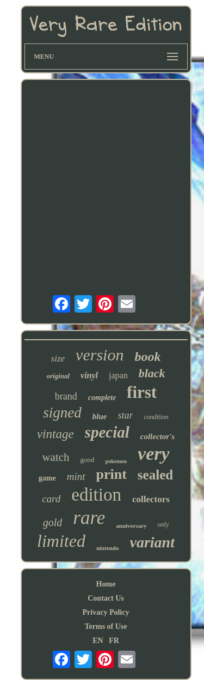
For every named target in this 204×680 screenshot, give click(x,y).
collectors (151, 499)
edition (96, 494)
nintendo (107, 548)
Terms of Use (105, 626)
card (51, 498)
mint (76, 476)
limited (61, 541)
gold (53, 522)
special (107, 432)
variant (151, 542)
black (152, 373)
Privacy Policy (106, 612)
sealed (155, 474)
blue (99, 416)
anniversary (131, 525)
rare (89, 517)
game (47, 478)
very (154, 454)
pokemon (116, 461)
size (58, 358)
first (142, 392)
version (99, 355)
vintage (55, 434)
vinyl (89, 375)
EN (97, 641)
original (58, 376)
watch (55, 457)
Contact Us (106, 598)
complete (102, 398)
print (111, 474)
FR (114, 641)
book (147, 357)
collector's (157, 436)
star (125, 415)
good (88, 460)
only (163, 524)
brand (66, 396)
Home (106, 584)
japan (118, 375)
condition (156, 417)
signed (62, 412)
